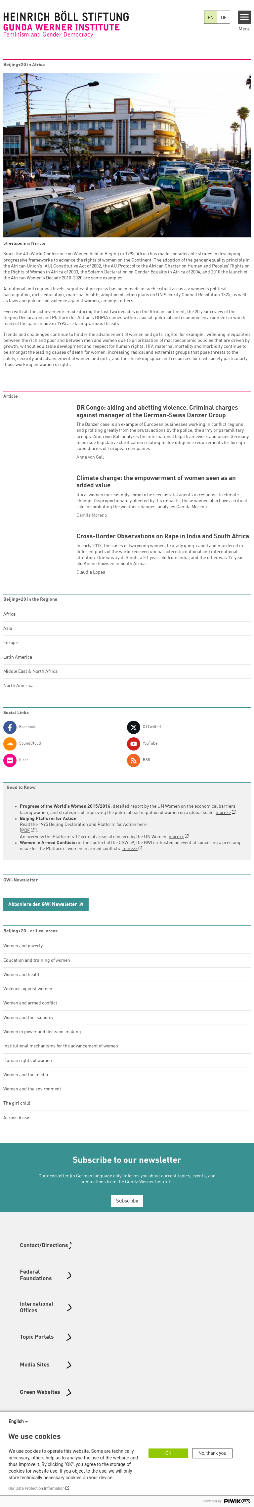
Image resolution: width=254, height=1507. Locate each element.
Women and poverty (23, 955)
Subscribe (127, 1210)
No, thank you (212, 1453)
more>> (223, 822)
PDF (25, 840)
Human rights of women (27, 1070)
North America (18, 695)
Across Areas (16, 1127)
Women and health (22, 984)
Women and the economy (28, 1027)
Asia (7, 638)
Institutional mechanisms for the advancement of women (60, 1055)
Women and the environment (32, 1098)
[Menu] (244, 17)
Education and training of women (36, 970)
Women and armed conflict (30, 1012)
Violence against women (27, 998)
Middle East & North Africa (30, 681)
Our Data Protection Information (36, 1488)
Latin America (17, 667)
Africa (9, 624)
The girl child (16, 1113)
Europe (10, 652)
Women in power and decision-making (42, 1041)
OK (168, 1453)
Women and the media (25, 1084)
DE (224, 18)
